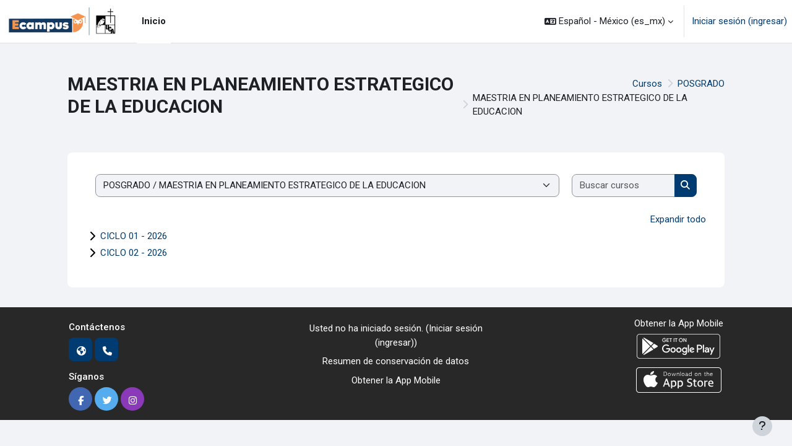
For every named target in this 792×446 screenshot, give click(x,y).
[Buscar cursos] (623, 185)
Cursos (647, 83)
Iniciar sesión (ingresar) (739, 21)
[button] (608, 21)
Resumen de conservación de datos (395, 361)
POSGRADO (701, 83)
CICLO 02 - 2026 (133, 252)
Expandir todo (678, 219)
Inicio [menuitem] (154, 21)
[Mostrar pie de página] (762, 426)
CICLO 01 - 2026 (133, 236)
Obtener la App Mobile (396, 380)
